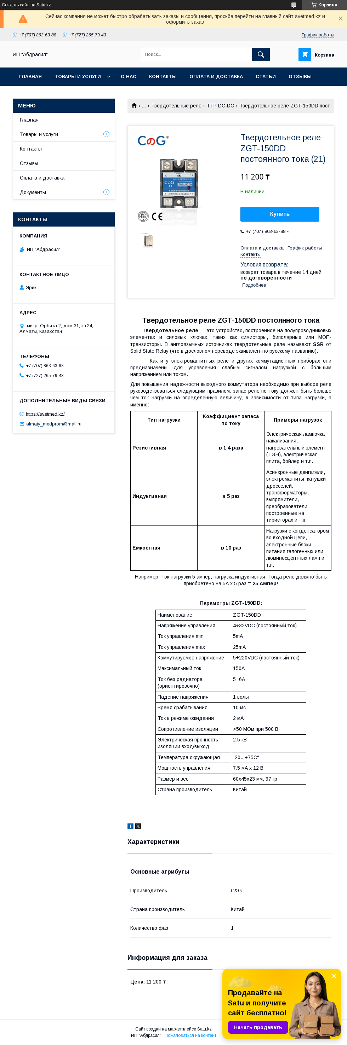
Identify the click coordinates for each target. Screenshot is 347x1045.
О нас (128, 76)
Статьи (266, 76)
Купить (280, 214)
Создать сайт (15, 4)
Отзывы (300, 76)
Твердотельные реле (176, 105)
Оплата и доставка (216, 76)
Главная (30, 76)
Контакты (163, 76)
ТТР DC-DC (220, 105)
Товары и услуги (78, 76)
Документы (33, 192)
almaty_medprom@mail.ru (53, 424)
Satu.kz (204, 1029)
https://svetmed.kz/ (45, 413)
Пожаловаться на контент (190, 1035)
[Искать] (261, 54)
